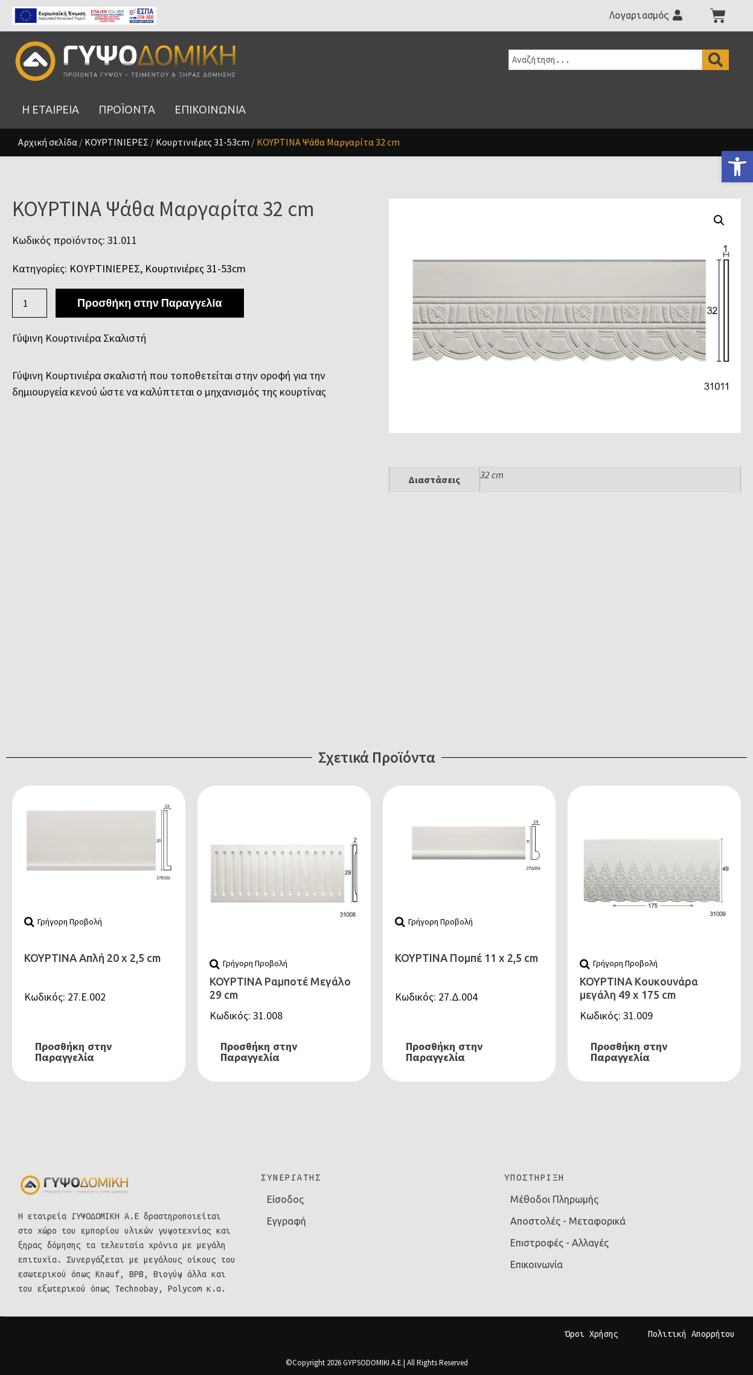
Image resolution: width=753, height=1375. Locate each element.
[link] (737, 166)
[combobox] (605, 60)
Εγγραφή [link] (286, 1221)
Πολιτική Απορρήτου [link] (691, 1334)
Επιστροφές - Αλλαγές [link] (559, 1242)
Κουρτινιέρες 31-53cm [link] (202, 142)
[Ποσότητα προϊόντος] (29, 303)
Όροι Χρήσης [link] (591, 1334)
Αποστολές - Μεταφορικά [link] (568, 1221)
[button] (719, 220)
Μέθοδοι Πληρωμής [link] (554, 1199)
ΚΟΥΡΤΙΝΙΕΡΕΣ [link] (117, 142)
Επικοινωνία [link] (536, 1264)
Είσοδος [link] (285, 1199)
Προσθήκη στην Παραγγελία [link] (73, 1051)
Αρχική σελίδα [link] (47, 142)
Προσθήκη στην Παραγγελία (149, 302)
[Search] (715, 60)
